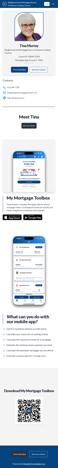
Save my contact (38, 69)
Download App (19, 69)
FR (53, 4)
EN (47, 4)
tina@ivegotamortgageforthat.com (22, 92)
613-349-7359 (13, 87)
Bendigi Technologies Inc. (34, 464)
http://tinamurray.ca (15, 98)
